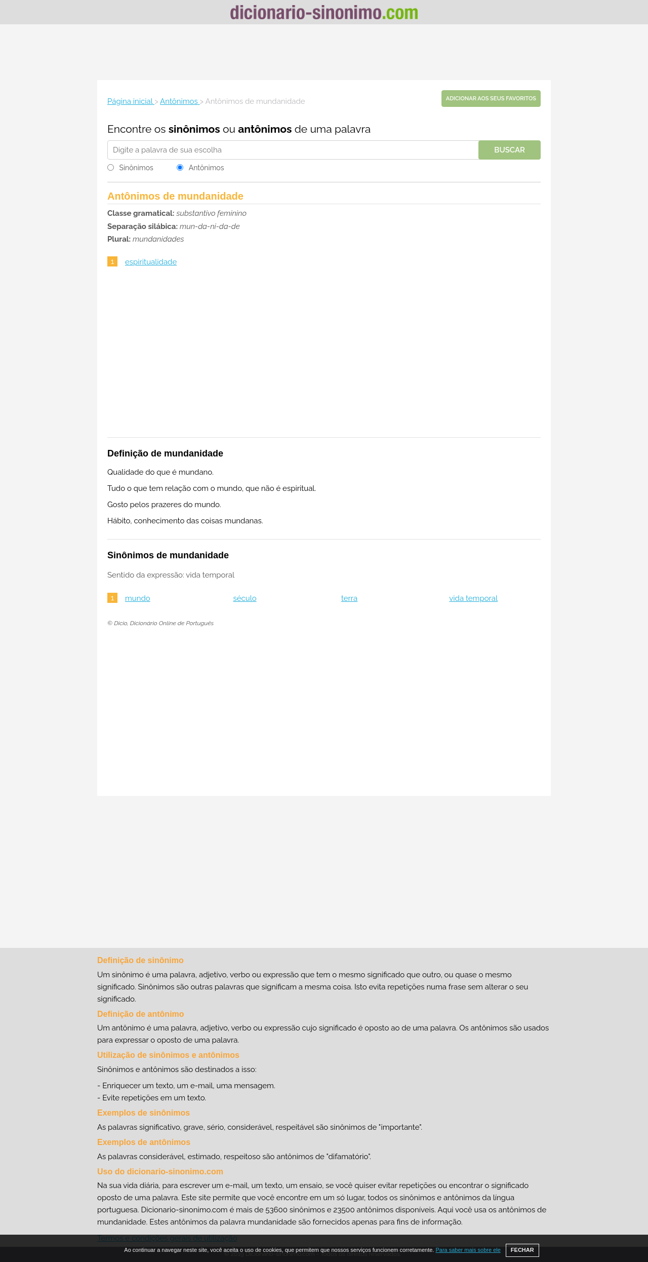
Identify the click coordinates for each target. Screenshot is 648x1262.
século (244, 598)
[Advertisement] (324, 52)
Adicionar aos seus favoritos (491, 98)
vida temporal (473, 598)
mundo (137, 598)
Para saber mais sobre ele (467, 1250)
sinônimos (194, 129)
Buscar (509, 150)
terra (349, 598)
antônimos (265, 129)
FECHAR (522, 1250)
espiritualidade (151, 261)
